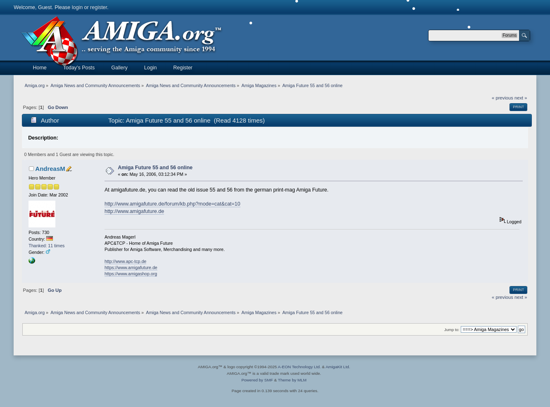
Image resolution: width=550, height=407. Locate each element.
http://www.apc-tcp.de (125, 261)
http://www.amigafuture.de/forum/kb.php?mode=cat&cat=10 (172, 204)
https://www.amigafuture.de (131, 267)
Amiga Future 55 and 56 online (155, 167)
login (77, 7)
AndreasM (50, 168)
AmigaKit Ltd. (338, 366)
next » (520, 97)
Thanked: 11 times (46, 245)
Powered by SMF (257, 380)
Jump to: (452, 329)
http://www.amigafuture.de (134, 211)
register (98, 7)
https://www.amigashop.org (131, 273)
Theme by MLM (292, 380)
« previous (502, 97)
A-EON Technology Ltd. (299, 366)
